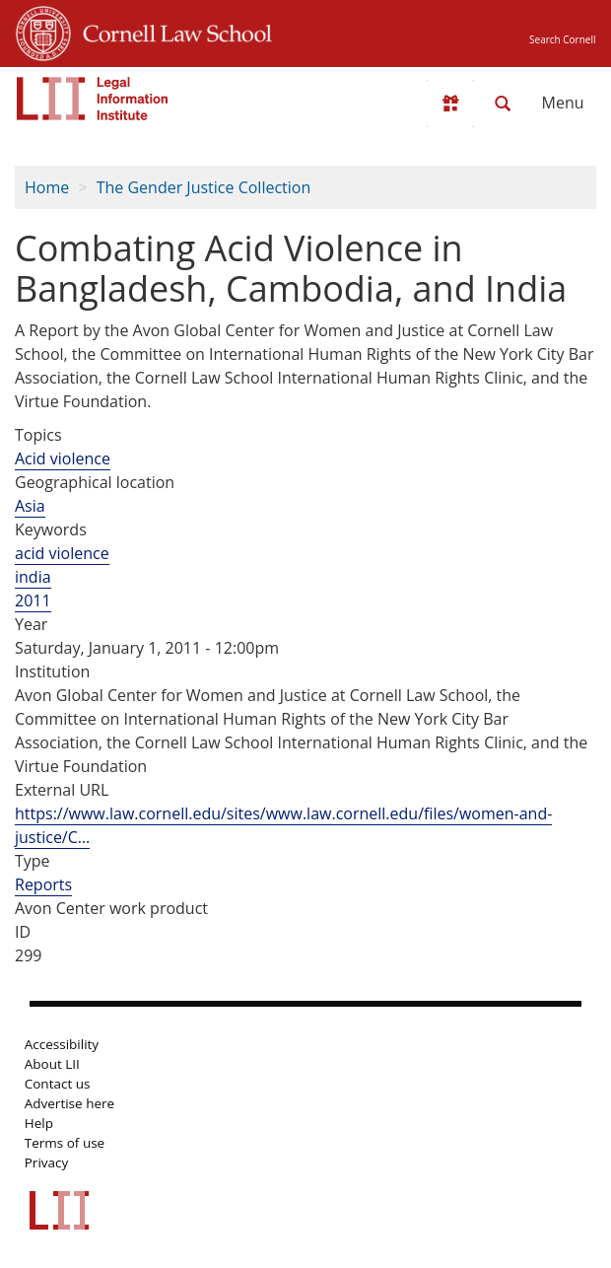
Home (47, 187)
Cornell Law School (171, 30)
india (33, 577)
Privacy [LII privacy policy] (47, 1162)
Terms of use (64, 1143)
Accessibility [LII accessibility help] (62, 1044)
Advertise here (69, 1103)
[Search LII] (502, 103)
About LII (52, 1064)
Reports (43, 884)
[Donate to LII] (450, 103)
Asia (30, 506)
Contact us (58, 1083)
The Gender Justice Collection (204, 187)
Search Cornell (562, 39)
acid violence (62, 553)
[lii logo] (93, 98)
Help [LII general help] (39, 1123)
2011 (33, 600)
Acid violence (62, 458)
